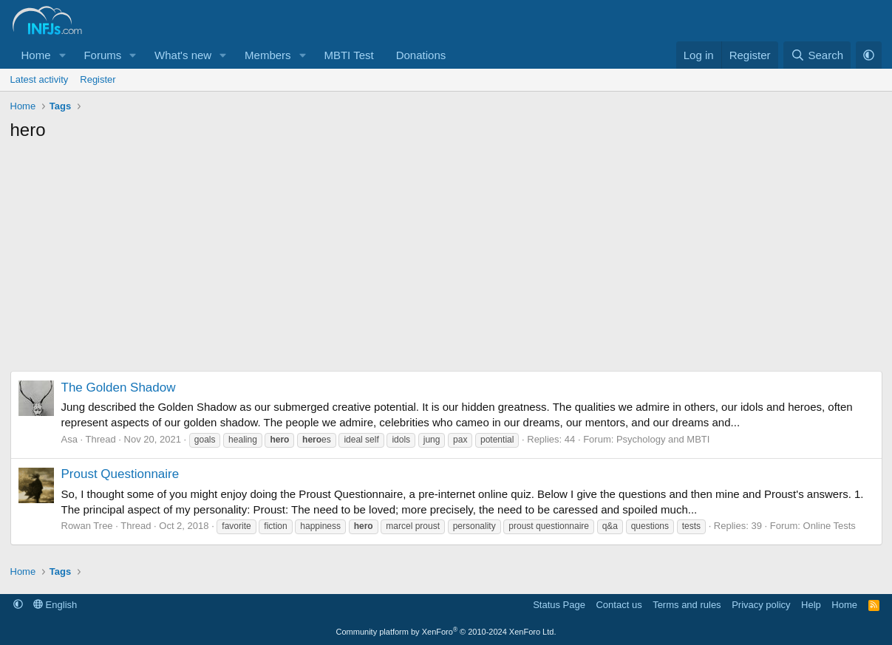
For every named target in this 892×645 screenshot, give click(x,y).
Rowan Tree (87, 525)
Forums (102, 55)
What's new (182, 55)
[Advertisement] (446, 260)
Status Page (559, 604)
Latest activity (39, 79)
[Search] (817, 55)
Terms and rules (687, 604)
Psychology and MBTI (662, 439)
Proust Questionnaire (120, 474)
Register (97, 79)
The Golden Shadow (118, 387)
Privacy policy (761, 604)
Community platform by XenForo (446, 631)
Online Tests (829, 525)
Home (36, 55)
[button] (62, 55)
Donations (421, 55)
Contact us (618, 604)
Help (811, 604)
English (55, 604)
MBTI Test (348, 55)
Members (268, 55)
